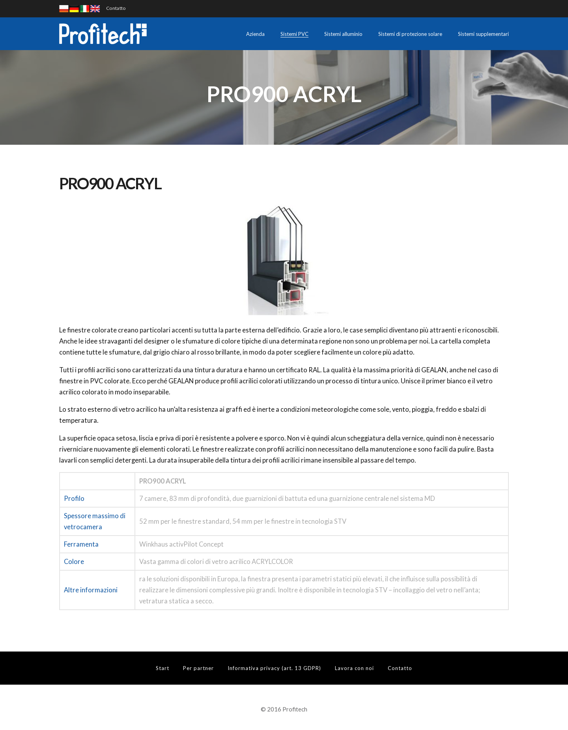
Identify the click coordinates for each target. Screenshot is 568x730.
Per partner (198, 668)
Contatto (115, 8)
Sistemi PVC (294, 34)
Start (162, 668)
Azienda (255, 34)
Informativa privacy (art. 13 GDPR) (274, 668)
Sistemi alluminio (343, 34)
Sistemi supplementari (483, 34)
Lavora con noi (354, 668)
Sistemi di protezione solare (410, 34)
